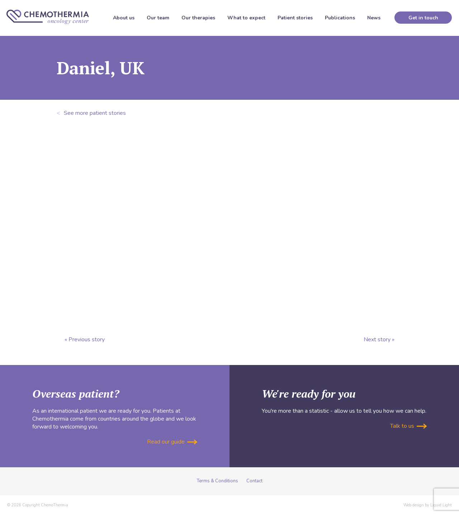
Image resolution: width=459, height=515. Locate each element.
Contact (254, 481)
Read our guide (172, 442)
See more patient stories (91, 113)
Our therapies (198, 17)
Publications (340, 17)
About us (123, 17)
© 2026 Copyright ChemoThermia (37, 505)
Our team (158, 17)
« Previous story (85, 339)
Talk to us (408, 426)
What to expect (246, 17)
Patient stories (295, 17)
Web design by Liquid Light (427, 505)
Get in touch (423, 17)
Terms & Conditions (217, 481)
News (373, 17)
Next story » (379, 339)
